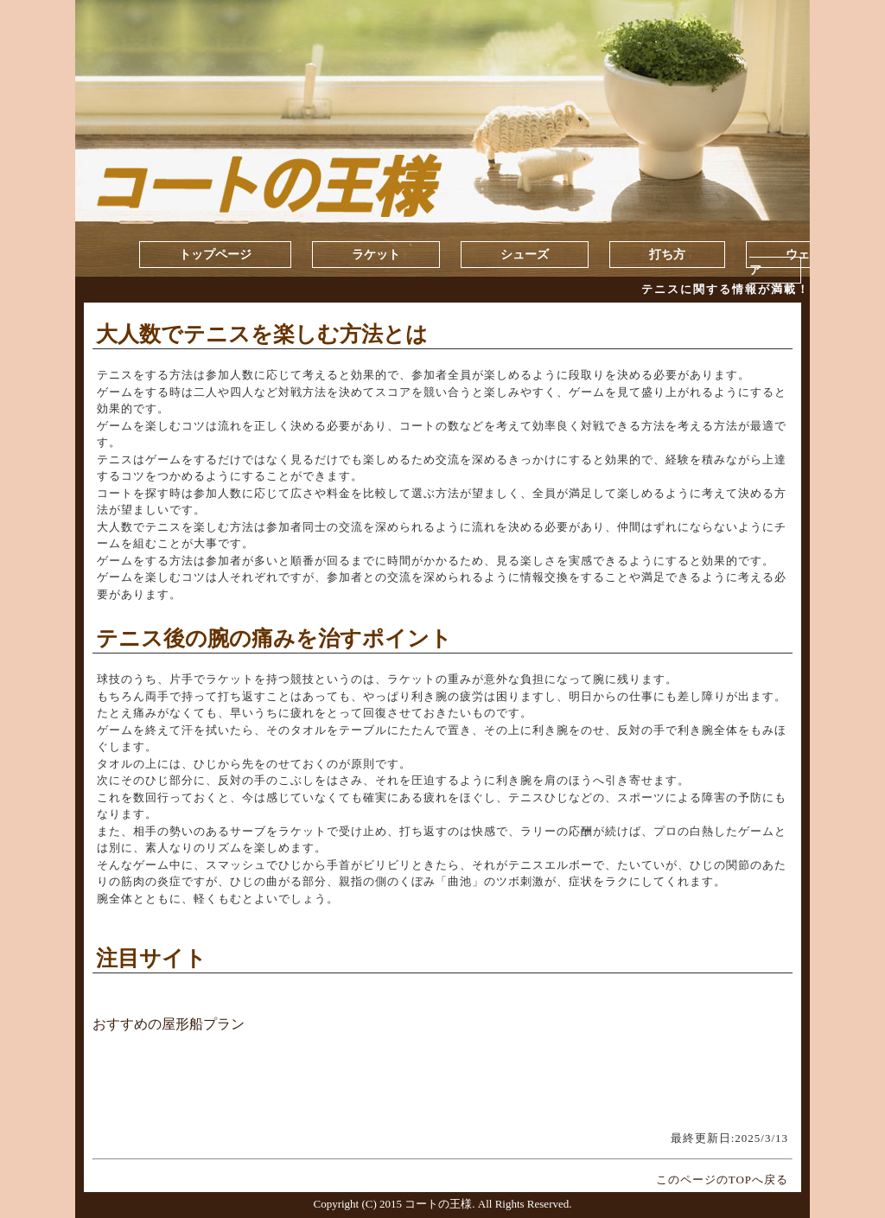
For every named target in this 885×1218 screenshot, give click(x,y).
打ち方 (667, 254)
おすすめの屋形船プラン (168, 1024)
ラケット (376, 254)
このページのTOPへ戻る (722, 1179)
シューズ (524, 254)
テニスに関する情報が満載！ (725, 289)
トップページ (215, 254)
